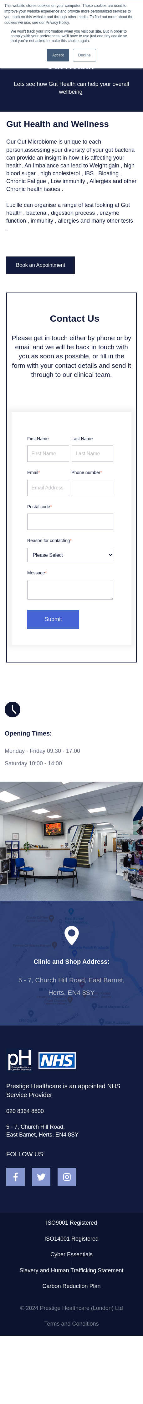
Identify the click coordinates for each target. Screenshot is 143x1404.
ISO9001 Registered (71, 1223)
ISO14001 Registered (71, 1239)
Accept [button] (58, 55)
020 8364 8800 (25, 1111)
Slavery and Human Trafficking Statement (72, 1270)
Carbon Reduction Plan (71, 1286)
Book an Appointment (40, 265)
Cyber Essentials (71, 1254)
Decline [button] (84, 55)
